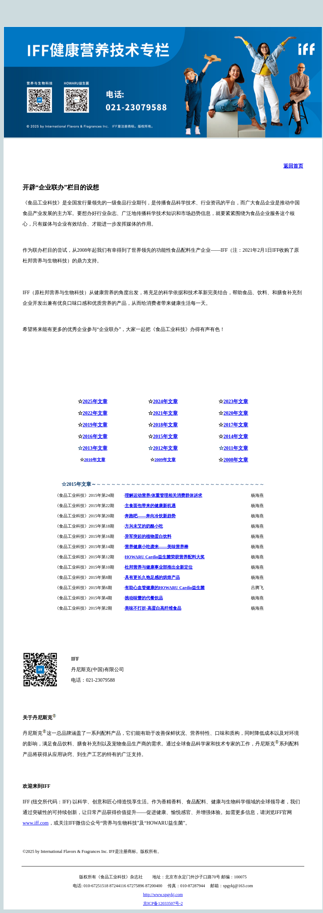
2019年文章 (95, 425)
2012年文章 (165, 448)
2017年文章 (235, 425)
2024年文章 (165, 401)
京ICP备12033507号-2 (163, 903)
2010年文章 (94, 459)
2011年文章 (236, 448)
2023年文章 (235, 401)
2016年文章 (95, 436)
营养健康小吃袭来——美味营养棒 (156, 546)
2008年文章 (235, 460)
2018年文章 (165, 425)
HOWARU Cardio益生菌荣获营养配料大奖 (165, 556)
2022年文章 (95, 413)
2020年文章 (235, 413)
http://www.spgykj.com (163, 894)
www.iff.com (36, 823)
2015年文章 (165, 436)
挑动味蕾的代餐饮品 (144, 597)
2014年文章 (235, 436)
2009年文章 (165, 459)
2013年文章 (95, 448)
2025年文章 (95, 401)
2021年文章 (165, 413)
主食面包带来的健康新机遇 (150, 505)
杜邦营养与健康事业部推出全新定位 (159, 567)
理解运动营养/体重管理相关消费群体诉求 (163, 495)
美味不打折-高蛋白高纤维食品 (153, 608)
